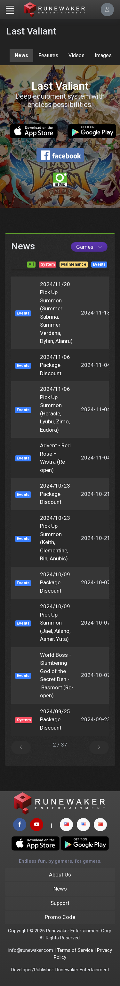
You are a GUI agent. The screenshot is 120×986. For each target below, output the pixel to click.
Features (48, 55)
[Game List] (89, 247)
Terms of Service (75, 950)
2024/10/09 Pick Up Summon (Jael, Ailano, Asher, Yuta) (55, 622)
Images (103, 55)
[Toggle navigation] (9, 9)
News (21, 55)
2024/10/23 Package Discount (55, 493)
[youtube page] (36, 824)
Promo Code (60, 917)
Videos (76, 55)
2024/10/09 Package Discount (55, 582)
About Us (60, 874)
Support (60, 903)
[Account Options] (107, 9)
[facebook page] (19, 824)
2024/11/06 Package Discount (55, 365)
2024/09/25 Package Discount (55, 719)
